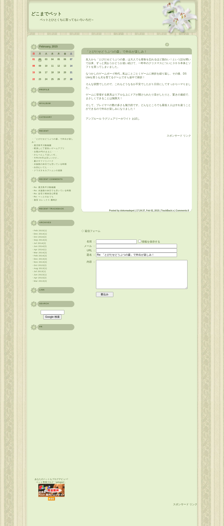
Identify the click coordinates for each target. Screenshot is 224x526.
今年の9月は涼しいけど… (46, 158)
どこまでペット (46, 13)
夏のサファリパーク (44, 161)
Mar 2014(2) (40, 253)
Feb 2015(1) (40, 230)
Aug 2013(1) (40, 268)
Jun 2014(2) (40, 246)
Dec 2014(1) (40, 234)
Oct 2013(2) (40, 265)
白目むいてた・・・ (44, 167)
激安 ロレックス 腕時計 (45, 200)
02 (40, 59)
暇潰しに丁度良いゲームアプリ (49, 148)
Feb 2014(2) (40, 256)
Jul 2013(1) (40, 271)
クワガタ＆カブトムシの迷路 (48, 170)
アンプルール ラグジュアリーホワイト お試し (113, 118)
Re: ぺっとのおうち (44, 197)
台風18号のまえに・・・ (46, 152)
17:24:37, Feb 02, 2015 (147, 210)
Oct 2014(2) (40, 237)
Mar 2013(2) (40, 281)
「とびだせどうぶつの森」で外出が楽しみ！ (116, 51)
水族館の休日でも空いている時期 (50, 164)
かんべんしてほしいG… (46, 155)
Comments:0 (182, 210)
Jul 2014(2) (40, 243)
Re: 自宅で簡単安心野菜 (46, 194)
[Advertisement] (122, 171)
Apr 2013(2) (40, 278)
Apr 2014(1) (40, 249)
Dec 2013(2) (40, 259)
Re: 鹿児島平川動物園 (45, 187)
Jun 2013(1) (40, 275)
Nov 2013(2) (40, 262)
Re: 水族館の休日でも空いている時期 (52, 190)
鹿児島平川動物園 (42, 145)
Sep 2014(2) (40, 240)
